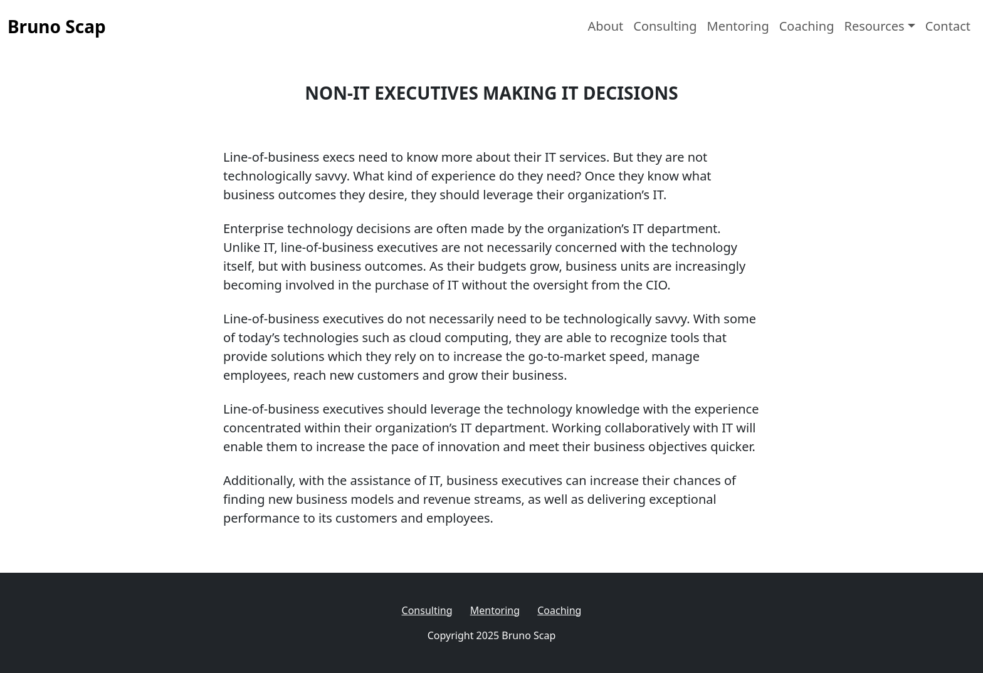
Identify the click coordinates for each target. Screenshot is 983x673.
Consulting (665, 26)
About (605, 26)
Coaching (806, 26)
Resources (874, 26)
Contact (947, 26)
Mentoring (738, 26)
